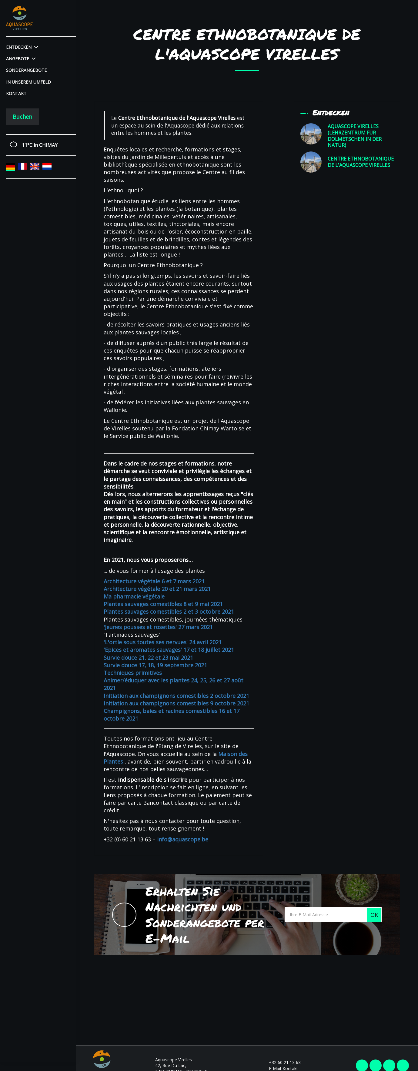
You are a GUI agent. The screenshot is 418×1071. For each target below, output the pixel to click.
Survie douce (120, 657)
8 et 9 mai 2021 (202, 604)
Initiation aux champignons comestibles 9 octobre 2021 (176, 703)
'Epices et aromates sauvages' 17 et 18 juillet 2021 (169, 649)
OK (374, 914)
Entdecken (22, 47)
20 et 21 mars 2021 (185, 588)
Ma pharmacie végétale (134, 596)
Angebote (20, 58)
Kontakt (16, 93)
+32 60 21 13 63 (281, 1062)
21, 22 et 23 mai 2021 (165, 657)
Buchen (22, 116)
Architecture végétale (132, 588)
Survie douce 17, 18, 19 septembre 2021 (155, 665)
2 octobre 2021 (229, 695)
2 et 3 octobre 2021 (208, 611)
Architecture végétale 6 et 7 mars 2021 (154, 581)
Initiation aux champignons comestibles (156, 695)
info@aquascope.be (182, 839)
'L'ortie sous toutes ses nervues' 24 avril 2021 (163, 642)
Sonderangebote (26, 70)
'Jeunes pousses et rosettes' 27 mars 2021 (158, 627)
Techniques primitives (133, 672)
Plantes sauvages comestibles (143, 604)
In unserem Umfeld (28, 82)
